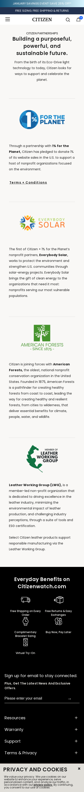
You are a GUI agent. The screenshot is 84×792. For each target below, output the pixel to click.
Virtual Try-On (25, 653)
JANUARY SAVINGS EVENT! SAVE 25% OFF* (42, 3)
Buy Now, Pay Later (58, 632)
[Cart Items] (78, 20)
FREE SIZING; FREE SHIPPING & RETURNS (42, 11)
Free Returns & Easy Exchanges (58, 613)
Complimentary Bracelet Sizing (25, 634)
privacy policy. (43, 785)
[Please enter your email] (35, 698)
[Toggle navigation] (8, 19)
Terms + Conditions (28, 182)
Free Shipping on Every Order (25, 613)
